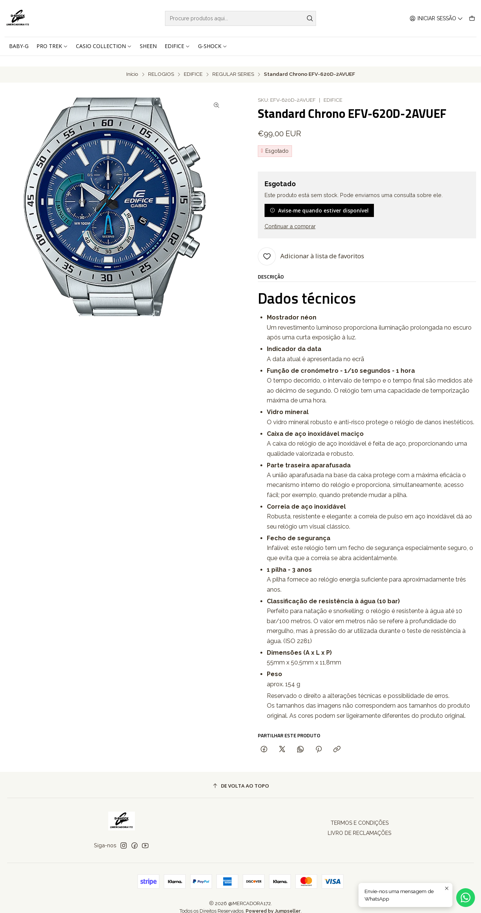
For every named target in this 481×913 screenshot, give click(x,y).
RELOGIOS (161, 63)
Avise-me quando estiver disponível (319, 199)
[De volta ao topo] (240, 775)
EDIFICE (193, 63)
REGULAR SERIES (233, 63)
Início (132, 63)
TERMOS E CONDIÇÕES (360, 812)
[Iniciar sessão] (436, 18)
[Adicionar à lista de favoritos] (311, 246)
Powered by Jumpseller (273, 900)
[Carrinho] (471, 18)
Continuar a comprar (290, 215)
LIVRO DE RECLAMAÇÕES (359, 823)
